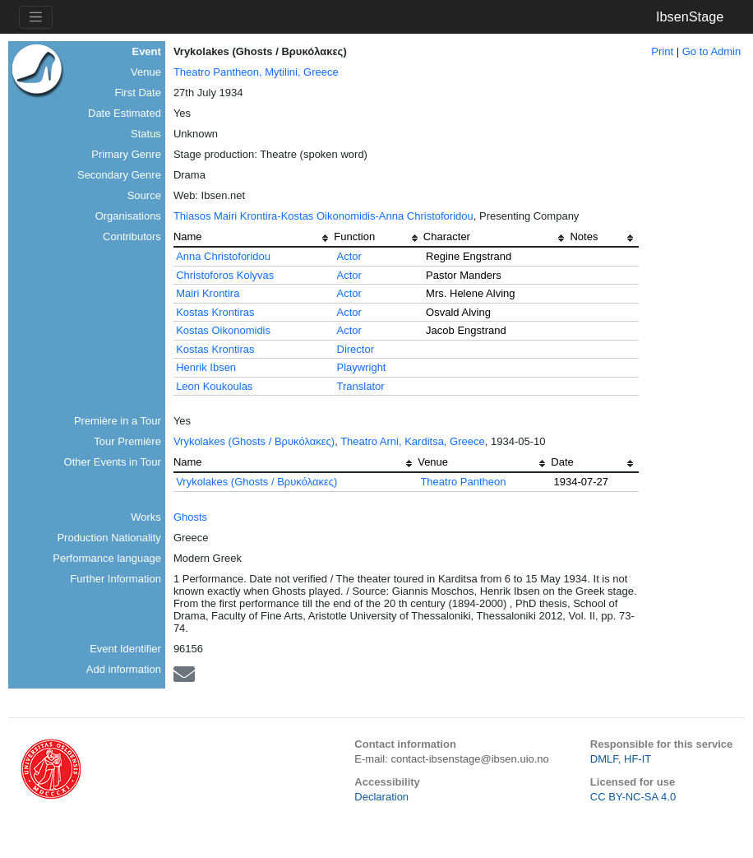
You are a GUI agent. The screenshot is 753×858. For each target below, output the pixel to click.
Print (662, 51)
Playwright (361, 367)
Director (356, 349)
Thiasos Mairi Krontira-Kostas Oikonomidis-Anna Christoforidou (323, 216)
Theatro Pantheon (463, 481)
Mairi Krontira (207, 293)
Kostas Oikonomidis (223, 330)
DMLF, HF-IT (620, 759)
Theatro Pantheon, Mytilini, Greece (256, 72)
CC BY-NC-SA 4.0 (633, 797)
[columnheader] (253, 238)
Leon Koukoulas (214, 386)
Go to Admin (711, 51)
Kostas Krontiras (215, 312)
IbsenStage (689, 16)
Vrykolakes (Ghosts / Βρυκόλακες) (254, 441)
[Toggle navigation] (36, 17)
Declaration (381, 797)
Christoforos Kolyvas (225, 275)
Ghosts (190, 517)
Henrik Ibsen (206, 367)
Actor (349, 256)
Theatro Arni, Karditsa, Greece (412, 441)
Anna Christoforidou (223, 256)
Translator (361, 386)
